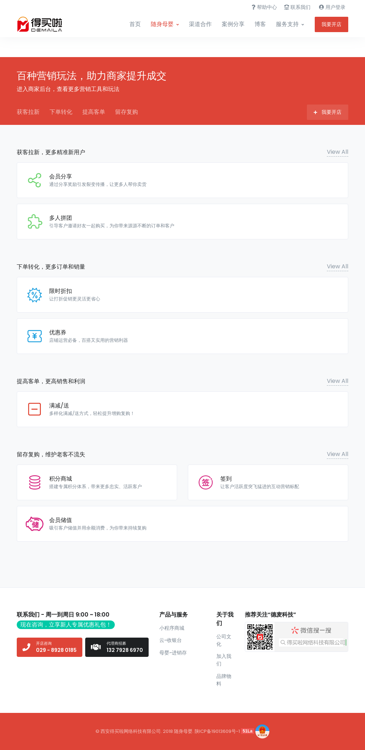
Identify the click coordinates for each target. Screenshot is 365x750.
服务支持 (287, 24)
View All (337, 152)
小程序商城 (171, 628)
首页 (135, 24)
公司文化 (223, 640)
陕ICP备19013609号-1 (217, 731)
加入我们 (223, 660)
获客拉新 (28, 112)
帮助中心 (264, 7)
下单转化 (61, 112)
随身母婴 (162, 24)
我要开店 (331, 24)
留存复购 (126, 112)
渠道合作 (200, 24)
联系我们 (297, 7)
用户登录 (332, 7)
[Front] (43, 24)
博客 (260, 24)
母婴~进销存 (173, 652)
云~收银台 (170, 640)
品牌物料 (223, 680)
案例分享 (233, 24)
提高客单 (93, 112)
